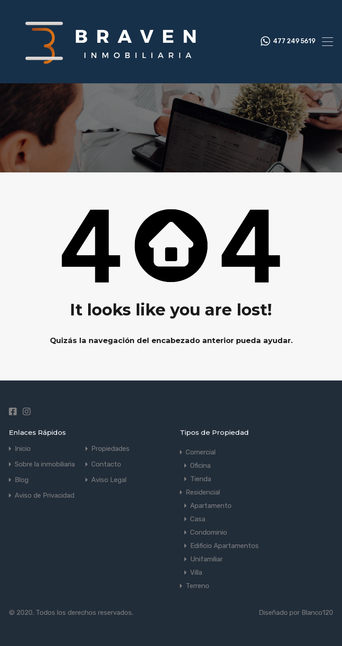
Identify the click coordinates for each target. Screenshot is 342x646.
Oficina (200, 466)
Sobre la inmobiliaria (45, 464)
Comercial (201, 452)
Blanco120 (317, 613)
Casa (197, 519)
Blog (21, 480)
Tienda (200, 479)
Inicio (23, 449)
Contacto (106, 464)
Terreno (197, 586)
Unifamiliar (206, 559)
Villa (196, 572)
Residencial (203, 492)
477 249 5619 (294, 41)
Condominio (208, 532)
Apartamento (211, 506)
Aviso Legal (108, 480)
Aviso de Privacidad (44, 495)
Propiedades (110, 449)
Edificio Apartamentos (224, 546)
